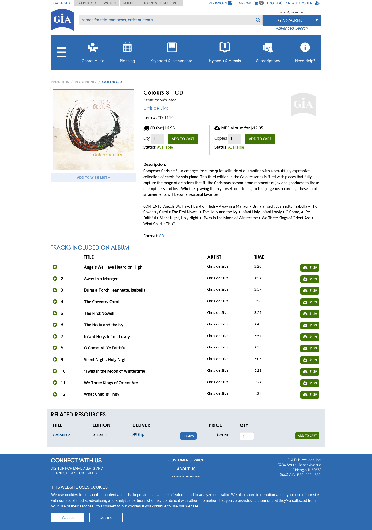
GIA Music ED (87, 3)
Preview (188, 436)
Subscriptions (268, 51)
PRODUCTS (60, 82)
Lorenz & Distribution (161, 3)
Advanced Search (292, 28)
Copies (220, 138)
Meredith (129, 3)
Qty (146, 138)
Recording (85, 82)
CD (161, 235)
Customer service (186, 460)
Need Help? (305, 51)
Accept (68, 518)
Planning (127, 51)
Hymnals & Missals (225, 51)
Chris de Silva (156, 107)
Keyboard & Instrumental (171, 51)
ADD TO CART (183, 139)
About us (186, 469)
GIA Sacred (61, 3)
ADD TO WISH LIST (93, 177)
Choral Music (93, 51)
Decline (106, 518)
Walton (110, 3)
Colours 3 (62, 435)
